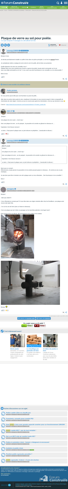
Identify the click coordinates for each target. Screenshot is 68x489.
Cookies (30, 485)
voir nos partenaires (5, 475)
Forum (3, 7)
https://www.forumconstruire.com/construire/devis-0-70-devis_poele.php (26, 104)
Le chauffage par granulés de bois (33, 349)
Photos (24, 7)
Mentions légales (36, 484)
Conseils (33, 7)
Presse (57, 484)
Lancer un (26, 318)
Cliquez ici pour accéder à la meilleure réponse (16, 84)
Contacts (17, 484)
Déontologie (63, 484)
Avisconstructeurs (52, 7)
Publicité (17, 485)
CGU (54, 484)
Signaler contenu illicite (26, 484)
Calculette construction (46, 484)
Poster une (43, 318)
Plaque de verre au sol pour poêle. (26, 38)
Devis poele (14, 349)
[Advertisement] (34, 384)
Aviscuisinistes (63, 7)
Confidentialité (23, 485)
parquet (53, 59)
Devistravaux (41, 7)
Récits (14, 7)
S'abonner (62, 45)
